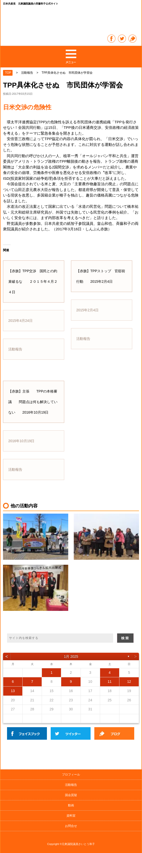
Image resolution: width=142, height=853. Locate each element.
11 (110, 682)
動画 (71, 805)
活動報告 (71, 784)
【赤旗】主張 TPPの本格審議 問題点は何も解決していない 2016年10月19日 (32, 401)
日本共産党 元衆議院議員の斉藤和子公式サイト (71, 21)
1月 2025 (71, 656)
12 (129, 682)
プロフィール (71, 774)
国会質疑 (71, 795)
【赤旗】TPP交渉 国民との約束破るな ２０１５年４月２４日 (32, 281)
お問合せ (71, 825)
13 (13, 691)
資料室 (71, 815)
